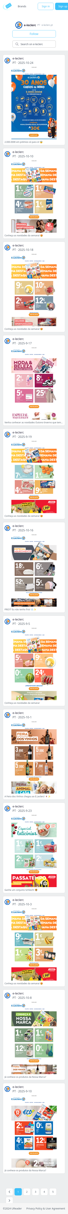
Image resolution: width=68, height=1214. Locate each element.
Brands (22, 6)
